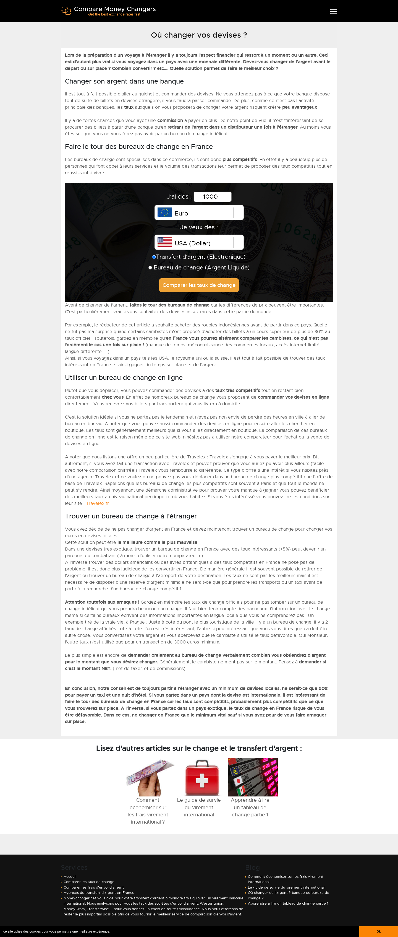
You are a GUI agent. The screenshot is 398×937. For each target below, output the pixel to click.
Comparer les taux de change (89, 881)
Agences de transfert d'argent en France (99, 892)
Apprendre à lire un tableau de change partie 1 (288, 903)
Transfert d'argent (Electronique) (199, 256)
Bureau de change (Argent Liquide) (199, 267)
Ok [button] (379, 931)
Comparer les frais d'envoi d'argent (94, 887)
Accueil (70, 876)
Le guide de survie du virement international (286, 887)
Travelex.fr (97, 503)
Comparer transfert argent (108, 13)
